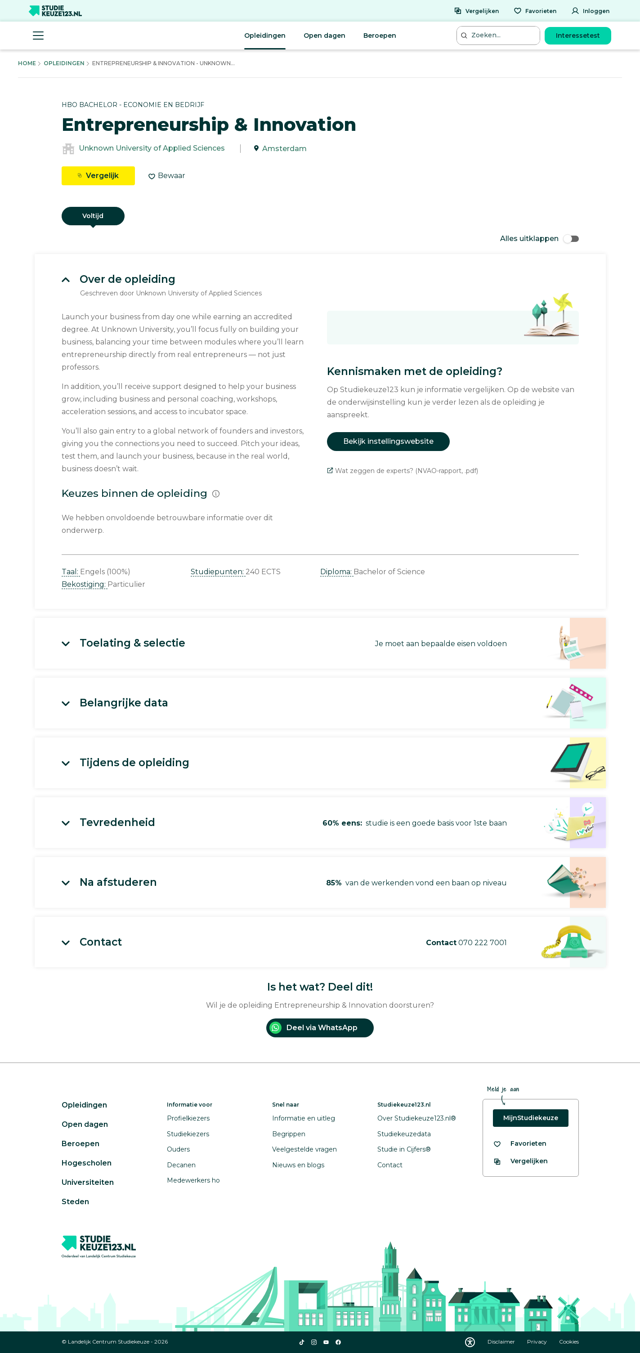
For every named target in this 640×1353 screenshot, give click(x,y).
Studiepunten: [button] (218, 571)
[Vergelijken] (476, 11)
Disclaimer (502, 1341)
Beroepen (379, 35)
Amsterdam (284, 148)
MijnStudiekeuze (530, 1118)
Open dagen (324, 35)
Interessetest (578, 35)
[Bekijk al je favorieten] (519, 1143)
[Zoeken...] (499, 35)
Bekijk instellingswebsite (388, 441)
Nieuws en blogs (298, 1165)
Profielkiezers (188, 1118)
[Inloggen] (590, 11)
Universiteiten (88, 1182)
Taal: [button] (71, 571)
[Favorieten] (535, 11)
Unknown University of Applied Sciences (152, 148)
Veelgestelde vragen (304, 1149)
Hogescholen (87, 1163)
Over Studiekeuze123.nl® (416, 1118)
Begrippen (288, 1134)
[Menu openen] (38, 35)
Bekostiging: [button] (84, 584)
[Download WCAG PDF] (470, 1342)
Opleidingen (265, 35)
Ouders (178, 1149)
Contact (390, 1165)
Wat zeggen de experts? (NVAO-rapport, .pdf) (402, 471)
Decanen (181, 1165)
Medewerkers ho (193, 1180)
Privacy (537, 1341)
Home (27, 63)
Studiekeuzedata (404, 1134)
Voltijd (92, 216)
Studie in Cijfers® (404, 1149)
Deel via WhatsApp (313, 1028)
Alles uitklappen (539, 238)
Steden (75, 1201)
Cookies (569, 1341)
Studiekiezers (188, 1134)
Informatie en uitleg (303, 1118)
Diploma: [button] (337, 571)
